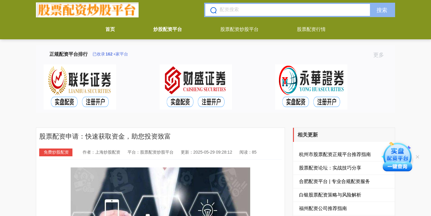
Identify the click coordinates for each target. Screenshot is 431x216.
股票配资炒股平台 (239, 29)
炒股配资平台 (167, 29)
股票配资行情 (311, 29)
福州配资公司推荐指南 (323, 208)
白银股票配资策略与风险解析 (330, 194)
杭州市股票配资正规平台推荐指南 (335, 154)
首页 (110, 29)
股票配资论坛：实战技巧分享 (330, 167)
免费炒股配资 (56, 152)
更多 (381, 55)
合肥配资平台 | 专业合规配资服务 (334, 181)
